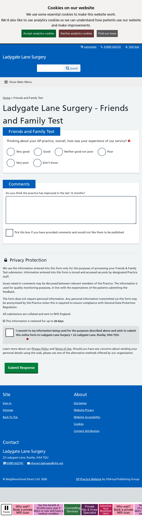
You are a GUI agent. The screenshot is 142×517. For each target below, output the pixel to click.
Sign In (7, 403)
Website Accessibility (87, 417)
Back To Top (10, 417)
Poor (110, 151)
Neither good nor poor (78, 151)
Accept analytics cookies (38, 33)
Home (6, 98)
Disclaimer (80, 403)
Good (46, 151)
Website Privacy (84, 410)
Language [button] (88, 47)
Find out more (107, 33)
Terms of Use (63, 349)
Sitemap (8, 410)
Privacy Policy (40, 349)
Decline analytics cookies (76, 33)
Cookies (79, 424)
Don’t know (50, 162)
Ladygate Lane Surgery (24, 57)
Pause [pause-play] (6, 512)
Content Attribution (86, 431)
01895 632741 (110, 47)
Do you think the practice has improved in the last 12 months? (45, 193)
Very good (22, 151)
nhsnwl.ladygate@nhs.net (45, 463)
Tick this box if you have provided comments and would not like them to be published (69, 232)
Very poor (22, 162)
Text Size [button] (132, 47)
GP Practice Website (88, 479)
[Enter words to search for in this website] (50, 68)
